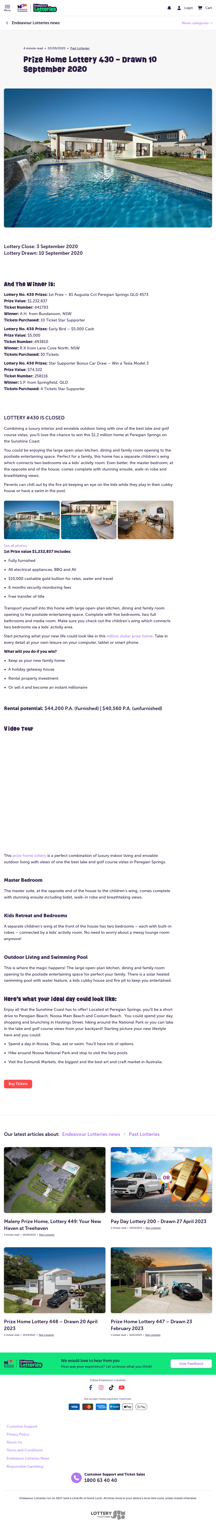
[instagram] (101, 1389)
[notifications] (163, 8)
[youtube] (121, 1389)
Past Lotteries (79, 48)
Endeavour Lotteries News (28, 1460)
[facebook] (90, 1389)
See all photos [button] (15, 546)
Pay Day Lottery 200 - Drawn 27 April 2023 (159, 1222)
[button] (7, 8)
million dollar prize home (130, 636)
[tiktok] (111, 1389)
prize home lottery (29, 855)
